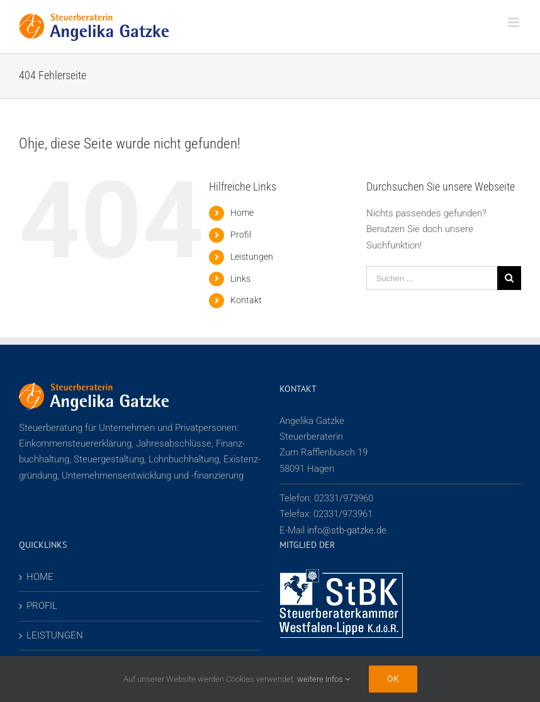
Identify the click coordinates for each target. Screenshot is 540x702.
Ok (393, 679)
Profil (240, 235)
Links (240, 279)
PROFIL (41, 605)
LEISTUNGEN (54, 635)
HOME (39, 576)
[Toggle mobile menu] (514, 22)
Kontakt (246, 300)
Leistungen (251, 257)
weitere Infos (323, 679)
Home (242, 213)
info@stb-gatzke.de (346, 530)
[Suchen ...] (431, 278)
